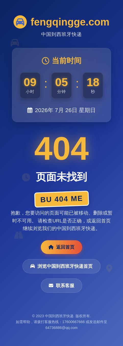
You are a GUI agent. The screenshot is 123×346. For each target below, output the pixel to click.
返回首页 (61, 247)
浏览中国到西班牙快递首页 (61, 266)
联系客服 (61, 285)
